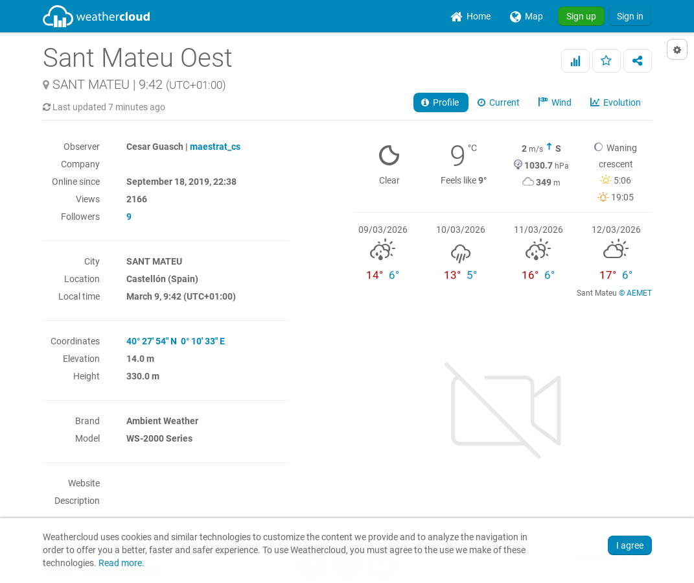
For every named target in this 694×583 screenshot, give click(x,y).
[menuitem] (470, 16)
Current (500, 102)
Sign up (581, 16)
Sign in (630, 16)
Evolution (616, 102)
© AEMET (635, 293)
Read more (120, 563)
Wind (555, 102)
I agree (629, 545)
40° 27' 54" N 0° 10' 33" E (175, 341)
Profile (441, 102)
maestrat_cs (215, 146)
